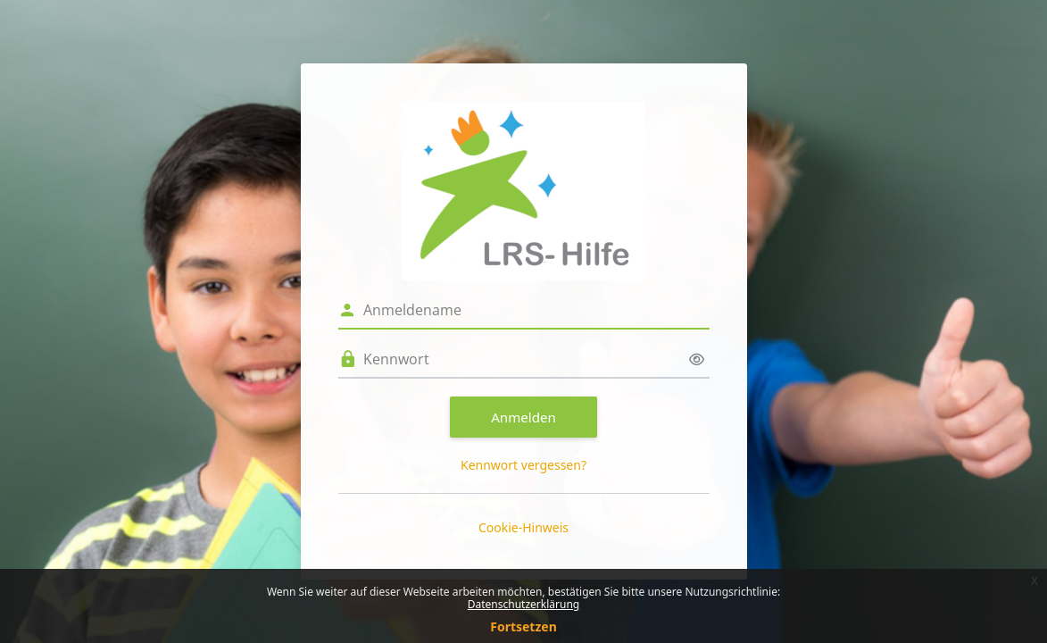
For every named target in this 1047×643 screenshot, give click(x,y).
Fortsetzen (523, 626)
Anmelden (523, 417)
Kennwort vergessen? (523, 464)
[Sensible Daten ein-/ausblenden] (697, 359)
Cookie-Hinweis (523, 527)
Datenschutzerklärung (523, 604)
